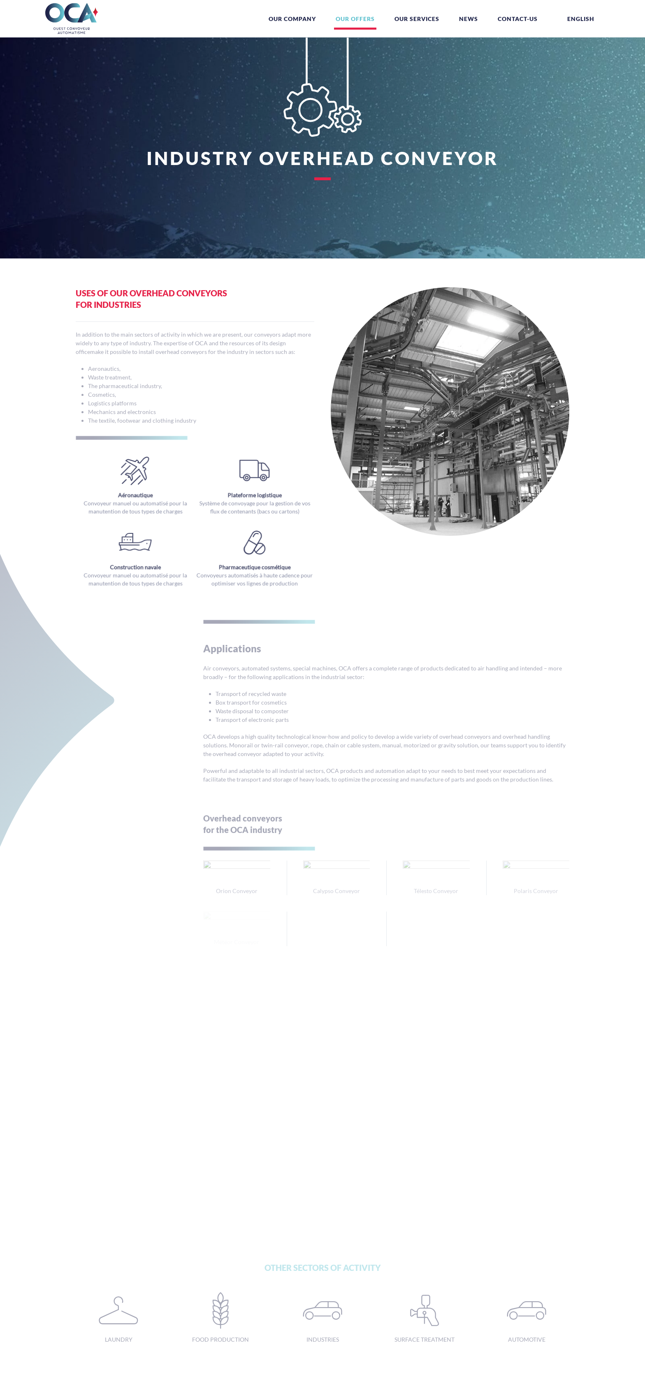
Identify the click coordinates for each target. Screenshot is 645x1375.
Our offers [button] (355, 18)
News (468, 18)
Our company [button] (292, 18)
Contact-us (518, 18)
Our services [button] (416, 18)
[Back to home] (71, 18)
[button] (576, 18)
